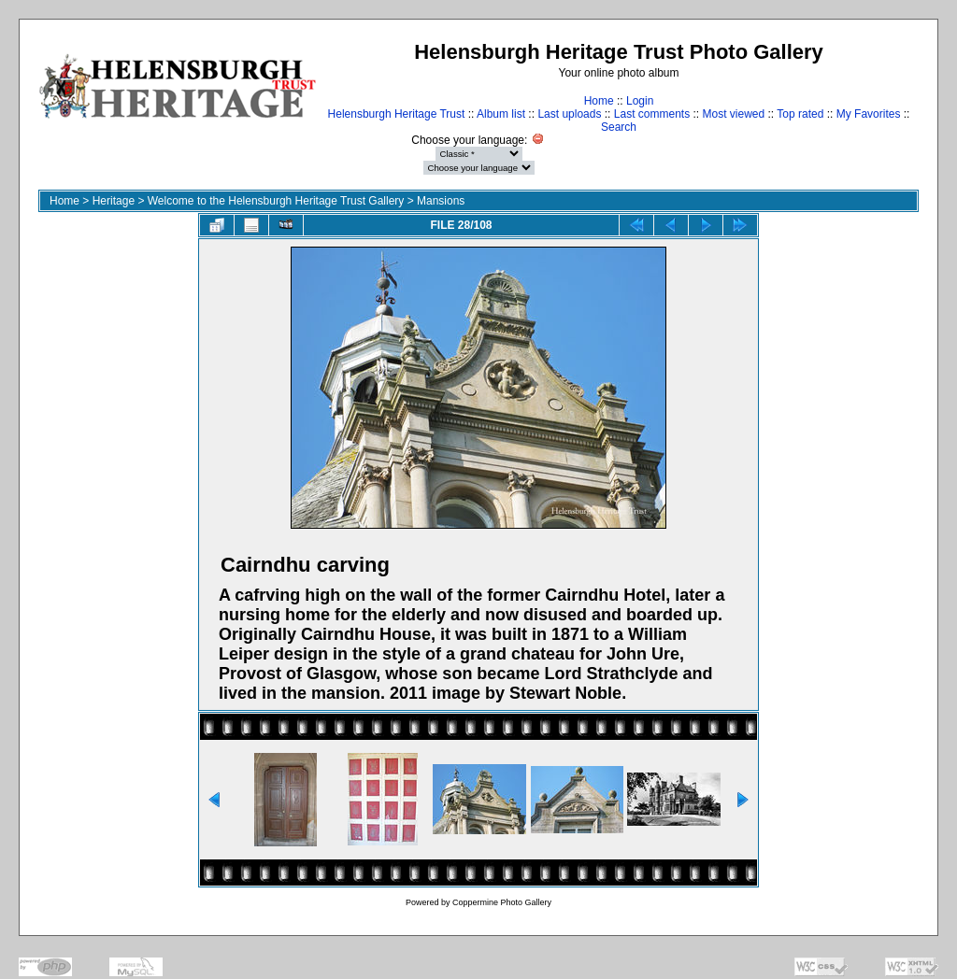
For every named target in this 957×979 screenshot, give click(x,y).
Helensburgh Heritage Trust (396, 114)
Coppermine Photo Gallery (501, 902)
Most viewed (734, 114)
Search (618, 127)
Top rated (800, 114)
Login (639, 100)
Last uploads (569, 114)
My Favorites (868, 114)
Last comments (652, 114)
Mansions (440, 200)
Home (599, 100)
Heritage (114, 200)
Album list (501, 114)
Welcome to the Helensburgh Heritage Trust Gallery (276, 200)
